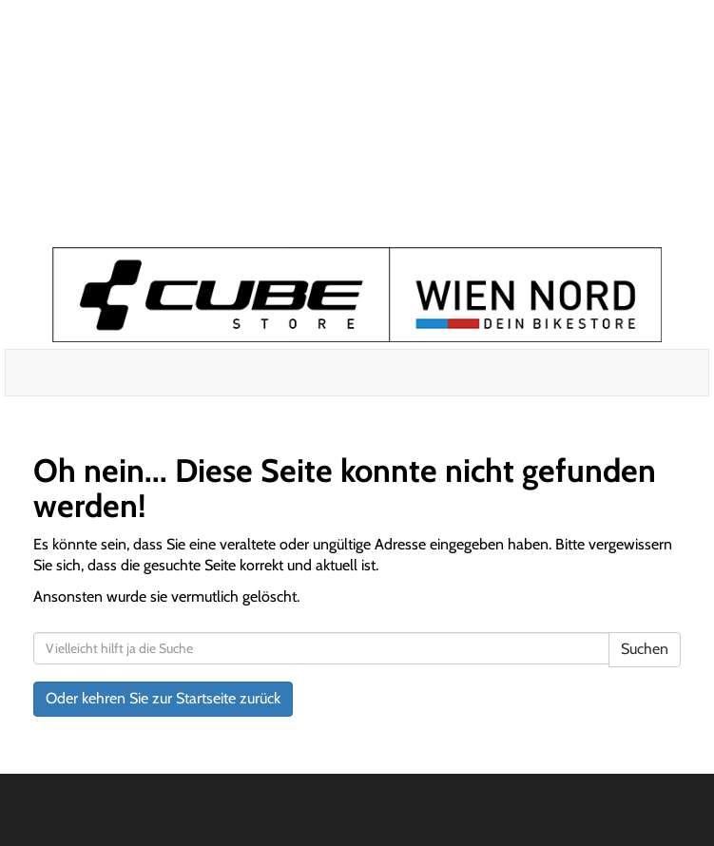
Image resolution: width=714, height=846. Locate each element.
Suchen (644, 649)
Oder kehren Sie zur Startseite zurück (163, 698)
